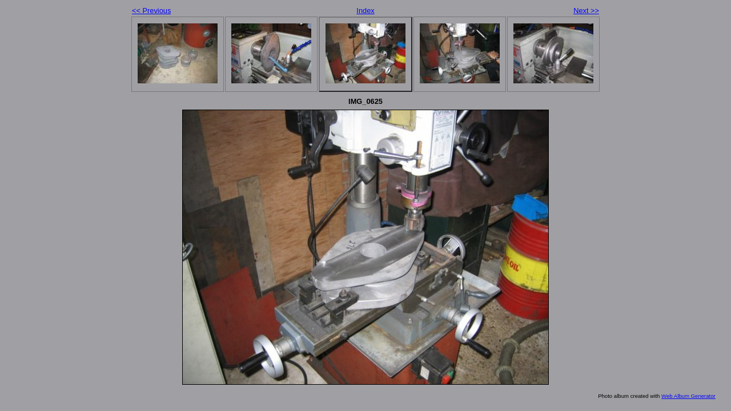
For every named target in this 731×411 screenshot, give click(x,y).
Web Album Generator (688, 396)
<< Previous (151, 10)
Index (365, 10)
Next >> (586, 10)
